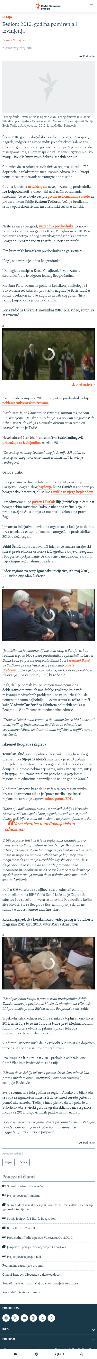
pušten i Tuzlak (43, 502)
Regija (7, 17)
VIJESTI (59, 1354)
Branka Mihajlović (14, 40)
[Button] (87, 56)
